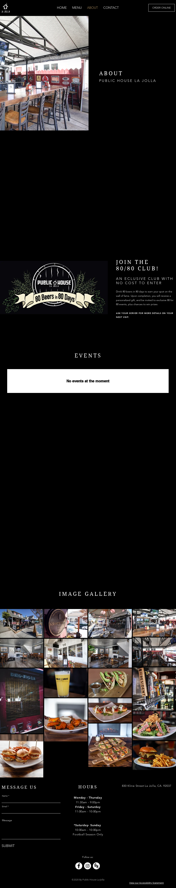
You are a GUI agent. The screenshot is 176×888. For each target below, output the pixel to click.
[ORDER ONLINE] (161, 8)
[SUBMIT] (10, 845)
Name (5, 796)
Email (4, 806)
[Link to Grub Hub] (96, 865)
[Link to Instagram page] (87, 865)
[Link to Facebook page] (78, 865)
